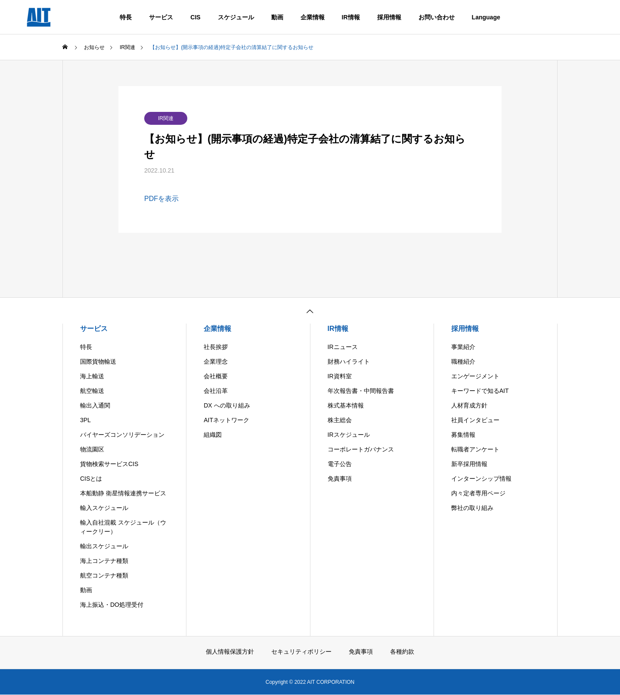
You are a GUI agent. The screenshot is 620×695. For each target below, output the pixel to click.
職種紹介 (463, 361)
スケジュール (236, 17)
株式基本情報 (346, 405)
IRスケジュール (349, 434)
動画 (277, 17)
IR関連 (166, 118)
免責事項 (340, 478)
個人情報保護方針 (230, 651)
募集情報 (463, 434)
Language (486, 17)
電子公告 (340, 463)
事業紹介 (463, 346)
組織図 (213, 434)
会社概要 (216, 376)
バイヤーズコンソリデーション (122, 434)
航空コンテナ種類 (104, 575)
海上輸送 (92, 376)
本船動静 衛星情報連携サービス (123, 493)
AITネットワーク (226, 420)
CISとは (91, 478)
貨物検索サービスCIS (109, 463)
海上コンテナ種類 (104, 560)
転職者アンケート (475, 449)
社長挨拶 (216, 346)
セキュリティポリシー (301, 651)
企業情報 (313, 17)
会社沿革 (216, 390)
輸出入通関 (95, 405)
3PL (85, 420)
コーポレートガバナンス (361, 449)
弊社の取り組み (472, 507)
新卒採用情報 (469, 463)
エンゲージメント (475, 376)
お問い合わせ (436, 17)
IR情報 (351, 17)
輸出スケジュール (104, 546)
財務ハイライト (349, 361)
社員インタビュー (475, 420)
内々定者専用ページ (478, 493)
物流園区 (92, 449)
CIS (195, 17)
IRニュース (343, 346)
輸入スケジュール (104, 507)
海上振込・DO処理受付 (111, 604)
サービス (161, 17)
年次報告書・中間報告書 (361, 390)
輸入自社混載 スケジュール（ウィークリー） (123, 527)
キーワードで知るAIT (480, 390)
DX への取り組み (227, 405)
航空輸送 (92, 390)
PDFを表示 (161, 198)
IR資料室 (340, 376)
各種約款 (402, 651)
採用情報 (389, 17)
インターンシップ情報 (481, 478)
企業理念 (216, 361)
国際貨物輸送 (98, 361)
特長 (126, 17)
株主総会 (340, 420)
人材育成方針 (469, 405)
